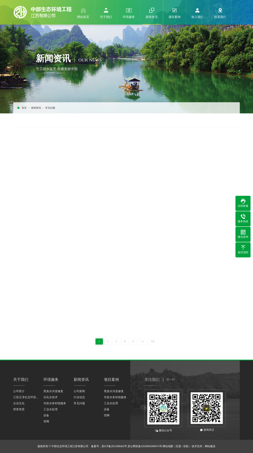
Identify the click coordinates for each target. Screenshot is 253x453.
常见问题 (50, 107)
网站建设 (210, 446)
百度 (178, 446)
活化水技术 (50, 397)
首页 (24, 107)
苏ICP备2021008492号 (114, 446)
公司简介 (19, 391)
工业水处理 (50, 409)
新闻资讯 (36, 107)
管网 (46, 421)
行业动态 (79, 397)
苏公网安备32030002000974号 (145, 446)
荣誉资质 (19, 409)
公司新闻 (79, 391)
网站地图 (168, 446)
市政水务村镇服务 (54, 403)
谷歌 (185, 446)
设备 (46, 415)
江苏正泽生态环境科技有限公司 (26, 397)
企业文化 (19, 403)
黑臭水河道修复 (53, 391)
